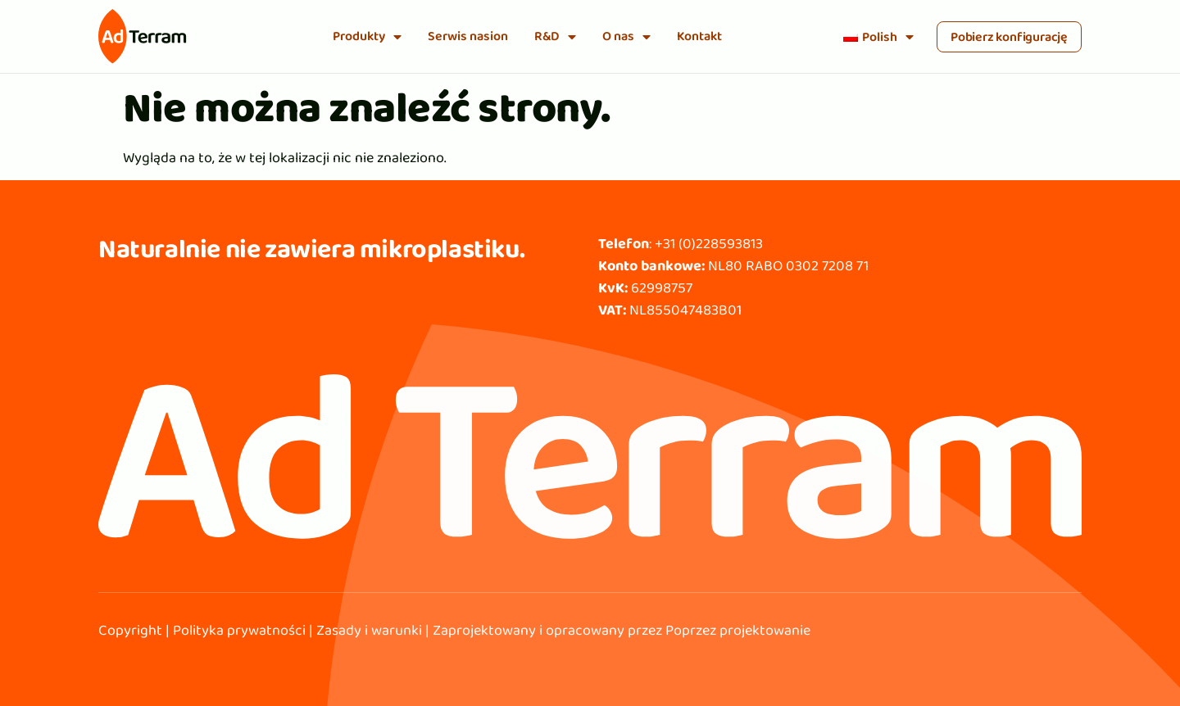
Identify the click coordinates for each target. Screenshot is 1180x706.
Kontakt (699, 35)
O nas (626, 37)
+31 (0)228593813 (709, 243)
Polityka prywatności (239, 629)
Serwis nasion (468, 35)
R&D (555, 37)
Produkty (367, 37)
